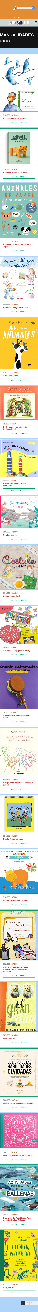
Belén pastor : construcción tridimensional (15, 428)
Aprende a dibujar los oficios (15, 308)
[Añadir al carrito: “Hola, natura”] (19, 1292)
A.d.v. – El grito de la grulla (14, 118)
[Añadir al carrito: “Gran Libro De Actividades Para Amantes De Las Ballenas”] (19, 1224)
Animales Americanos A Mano (16, 173)
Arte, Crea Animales (11, 376)
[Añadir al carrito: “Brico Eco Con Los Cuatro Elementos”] (19, 490)
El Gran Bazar (9, 1038)
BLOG (17, 17)
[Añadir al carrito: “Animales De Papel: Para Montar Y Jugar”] (19, 251)
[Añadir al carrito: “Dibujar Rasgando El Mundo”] (19, 904)
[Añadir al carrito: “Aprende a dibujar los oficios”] (19, 312)
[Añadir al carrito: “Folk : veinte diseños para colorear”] (19, 1159)
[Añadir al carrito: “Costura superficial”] (19, 600)
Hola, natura (8, 1288)
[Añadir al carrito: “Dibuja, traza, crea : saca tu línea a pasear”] (19, 789)
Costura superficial (11, 596)
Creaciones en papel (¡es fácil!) (16, 651)
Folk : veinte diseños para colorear (18, 1155)
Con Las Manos (10, 535)
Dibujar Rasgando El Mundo (15, 900)
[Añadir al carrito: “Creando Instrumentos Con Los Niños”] (19, 722)
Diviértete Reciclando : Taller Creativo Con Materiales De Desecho (15, 969)
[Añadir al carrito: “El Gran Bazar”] (19, 1042)
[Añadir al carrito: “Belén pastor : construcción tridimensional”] (19, 433)
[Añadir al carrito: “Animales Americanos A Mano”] (19, 177)
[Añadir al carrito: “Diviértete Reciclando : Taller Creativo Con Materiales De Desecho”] (19, 976)
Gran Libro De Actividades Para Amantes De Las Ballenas (16, 1219)
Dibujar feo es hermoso (13, 839)
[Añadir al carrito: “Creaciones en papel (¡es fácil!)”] (19, 655)
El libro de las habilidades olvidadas (18, 1103)
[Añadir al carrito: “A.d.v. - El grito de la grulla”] (19, 122)
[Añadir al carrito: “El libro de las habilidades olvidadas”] (19, 1107)
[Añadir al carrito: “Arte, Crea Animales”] (19, 380)
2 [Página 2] (27, 1303)
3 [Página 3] (31, 1303)
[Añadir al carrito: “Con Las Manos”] (19, 539)
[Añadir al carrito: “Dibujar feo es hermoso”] (19, 843)
